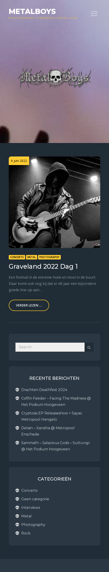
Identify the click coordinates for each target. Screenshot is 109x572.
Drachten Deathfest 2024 (44, 390)
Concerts (46, 18)
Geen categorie (35, 499)
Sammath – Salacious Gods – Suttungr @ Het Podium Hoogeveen (55, 446)
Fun (74, 18)
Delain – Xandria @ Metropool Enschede (48, 431)
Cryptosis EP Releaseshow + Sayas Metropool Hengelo (51, 416)
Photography (21, 18)
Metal (62, 18)
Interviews (30, 507)
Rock (26, 533)
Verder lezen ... (29, 305)
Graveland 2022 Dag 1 (43, 266)
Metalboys (32, 11)
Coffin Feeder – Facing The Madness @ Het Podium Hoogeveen (56, 401)
